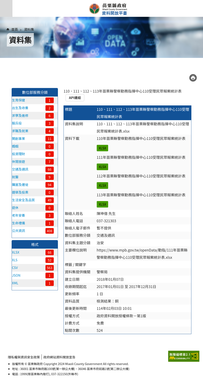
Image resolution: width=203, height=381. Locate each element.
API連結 (75, 97)
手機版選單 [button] (6, 8)
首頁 (14, 29)
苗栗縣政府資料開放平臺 (107, 8)
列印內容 (193, 77)
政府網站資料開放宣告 (61, 356)
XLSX (102, 148)
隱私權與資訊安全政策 (24, 356)
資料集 (29, 29)
